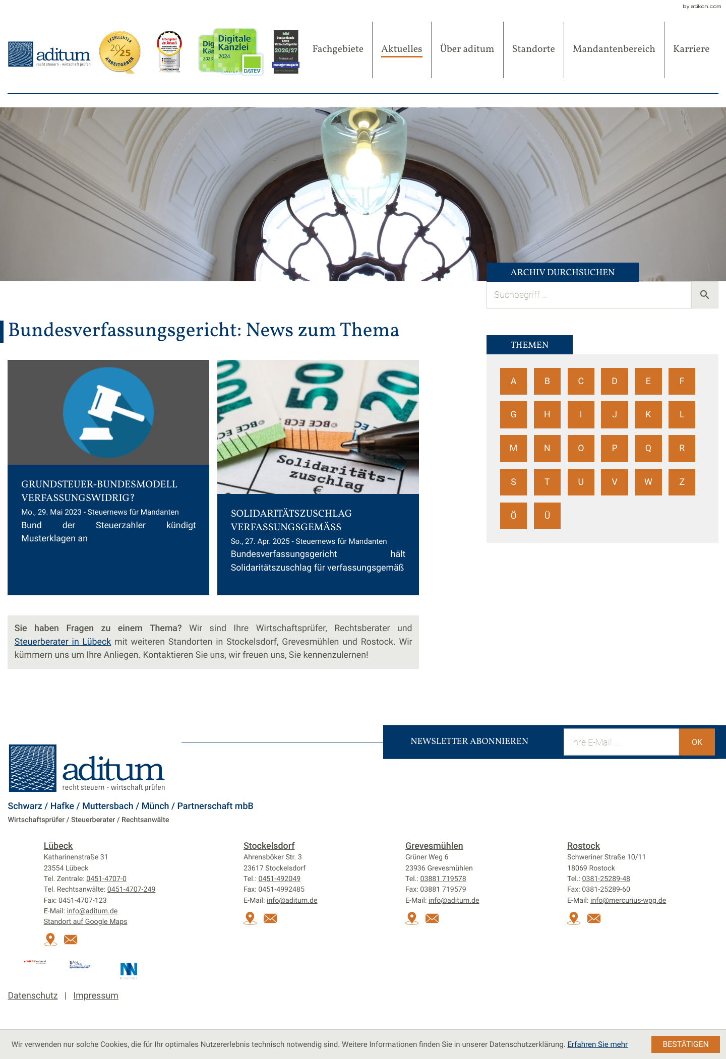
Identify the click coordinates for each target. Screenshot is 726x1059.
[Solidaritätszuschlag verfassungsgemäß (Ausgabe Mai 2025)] (318, 477)
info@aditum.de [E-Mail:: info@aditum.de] (92, 911)
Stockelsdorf (269, 846)
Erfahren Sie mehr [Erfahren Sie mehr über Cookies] (597, 1044)
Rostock (583, 846)
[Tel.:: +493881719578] (443, 879)
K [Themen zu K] (648, 414)
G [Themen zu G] (514, 414)
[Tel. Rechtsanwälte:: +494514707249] (131, 890)
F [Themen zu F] (682, 381)
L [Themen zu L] (682, 414)
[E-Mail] (621, 741)
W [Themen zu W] (648, 482)
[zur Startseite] (49, 53)
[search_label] (589, 294)
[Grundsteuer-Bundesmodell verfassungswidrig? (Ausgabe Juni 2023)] (108, 477)
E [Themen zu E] (648, 381)
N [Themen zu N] (547, 448)
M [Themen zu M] (514, 448)
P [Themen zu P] (614, 448)
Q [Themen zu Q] (648, 448)
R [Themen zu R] (682, 448)
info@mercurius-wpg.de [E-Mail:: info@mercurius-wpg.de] (628, 901)
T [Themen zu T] (547, 482)
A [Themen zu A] (514, 381)
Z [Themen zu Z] (682, 482)
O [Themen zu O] (581, 448)
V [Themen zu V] (614, 482)
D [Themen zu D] (615, 381)
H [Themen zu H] (547, 414)
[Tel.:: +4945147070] (106, 879)
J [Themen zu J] (614, 414)
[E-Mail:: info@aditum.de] (73, 944)
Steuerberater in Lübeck (63, 642)
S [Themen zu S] (513, 482)
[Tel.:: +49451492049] (279, 879)
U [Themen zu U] (581, 482)
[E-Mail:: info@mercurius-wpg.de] (596, 923)
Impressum (95, 995)
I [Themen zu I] (581, 414)
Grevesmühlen (434, 846)
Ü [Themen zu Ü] (547, 516)
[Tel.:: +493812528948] (606, 879)
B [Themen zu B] (547, 381)
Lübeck (58, 846)
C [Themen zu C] (581, 381)
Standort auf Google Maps (86, 922)
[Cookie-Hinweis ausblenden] (685, 1044)
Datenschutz (32, 995)
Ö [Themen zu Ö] (513, 516)
